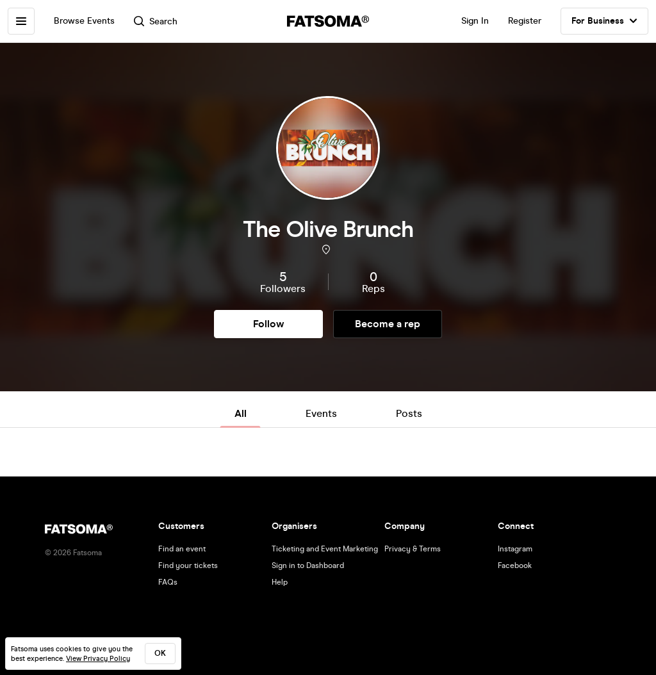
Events (321, 413)
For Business (604, 21)
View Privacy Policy (98, 659)
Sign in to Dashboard (308, 565)
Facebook (515, 565)
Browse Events (84, 20)
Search (155, 21)
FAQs (167, 582)
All (240, 413)
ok (160, 653)
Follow (268, 324)
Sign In (475, 20)
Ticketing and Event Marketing (325, 548)
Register (524, 20)
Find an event (182, 548)
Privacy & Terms (412, 548)
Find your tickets (188, 565)
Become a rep (387, 324)
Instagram (515, 548)
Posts (409, 413)
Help (280, 582)
